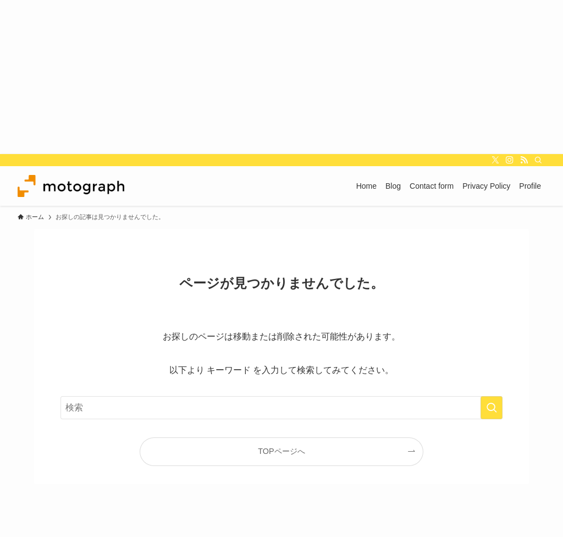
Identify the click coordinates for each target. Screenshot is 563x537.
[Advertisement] (281, 77)
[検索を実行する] (492, 407)
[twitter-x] (495, 160)
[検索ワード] (281, 407)
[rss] (524, 160)
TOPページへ (281, 451)
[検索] (538, 160)
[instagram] (510, 160)
